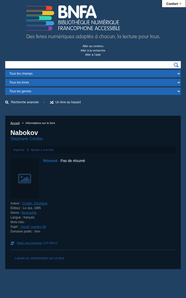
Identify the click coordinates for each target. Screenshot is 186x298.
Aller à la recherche (93, 50)
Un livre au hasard (67, 102)
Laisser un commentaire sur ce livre (39, 258)
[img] (176, 65)
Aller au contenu (93, 46)
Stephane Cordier (26, 139)
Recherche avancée (25, 102)
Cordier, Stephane (34, 203)
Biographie (29, 213)
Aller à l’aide (93, 54)
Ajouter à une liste (42, 149)
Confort (174, 3)
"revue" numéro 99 (33, 227)
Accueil (15, 123)
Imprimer (18, 149)
